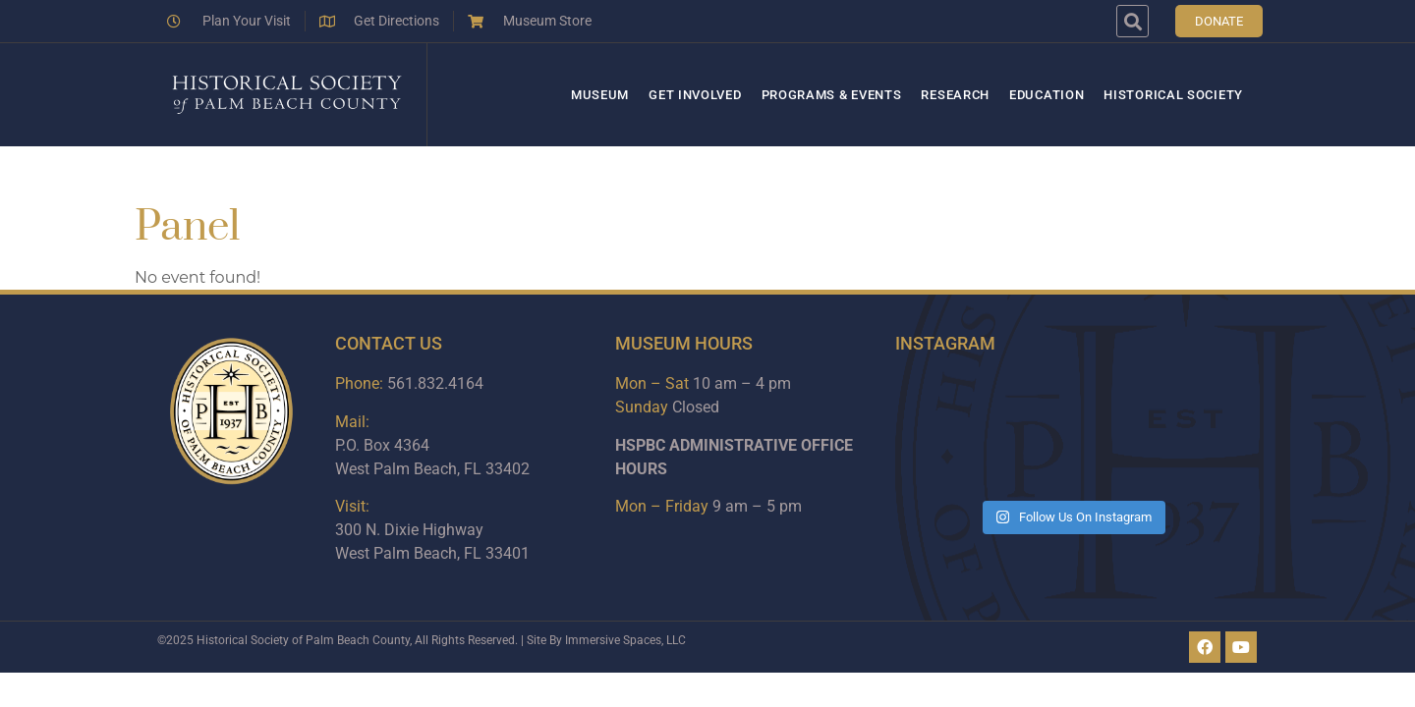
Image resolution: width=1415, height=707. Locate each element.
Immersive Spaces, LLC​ (625, 640)
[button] (1132, 21)
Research (955, 94)
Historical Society (1173, 94)
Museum (600, 94)
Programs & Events (832, 94)
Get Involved (695, 94)
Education (1046, 94)
